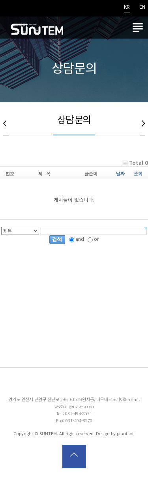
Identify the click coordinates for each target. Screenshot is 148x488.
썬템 (36, 27)
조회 (138, 173)
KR (127, 7)
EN (142, 7)
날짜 (120, 173)
